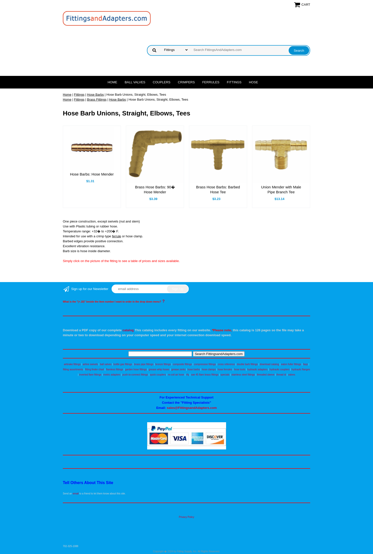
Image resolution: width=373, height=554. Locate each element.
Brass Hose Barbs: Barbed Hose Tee (218, 189)
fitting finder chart (94, 369)
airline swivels (90, 364)
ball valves (106, 364)
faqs (305, 364)
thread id (281, 374)
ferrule (116, 236)
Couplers (162, 82)
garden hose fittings (136, 369)
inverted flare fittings (90, 374)
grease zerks (178, 369)
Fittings (234, 82)
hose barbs (193, 369)
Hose (253, 82)
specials (224, 374)
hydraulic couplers (280, 369)
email (76, 493)
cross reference (226, 364)
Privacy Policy (186, 517)
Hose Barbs (95, 94)
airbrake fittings (72, 364)
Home (112, 82)
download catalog (269, 364)
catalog (128, 330)
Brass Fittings (97, 99)
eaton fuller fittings (291, 364)
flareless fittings (114, 369)
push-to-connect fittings (135, 374)
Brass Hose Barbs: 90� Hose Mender (155, 189)
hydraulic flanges (300, 369)
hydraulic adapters (257, 369)
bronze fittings (163, 364)
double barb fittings (247, 364)
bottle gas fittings (123, 364)
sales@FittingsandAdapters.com (192, 408)
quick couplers (158, 374)
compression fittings (205, 364)
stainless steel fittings (243, 374)
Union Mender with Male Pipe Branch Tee (281, 189)
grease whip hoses (159, 369)
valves (291, 374)
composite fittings (182, 364)
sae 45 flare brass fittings (204, 374)
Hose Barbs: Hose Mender (92, 174)
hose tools (239, 369)
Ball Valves (135, 82)
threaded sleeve (265, 374)
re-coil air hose (176, 374)
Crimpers (186, 82)
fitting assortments (73, 369)
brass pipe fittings (143, 364)
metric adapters (111, 374)
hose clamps (209, 369)
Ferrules (210, 82)
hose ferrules (225, 369)
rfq (187, 374)
